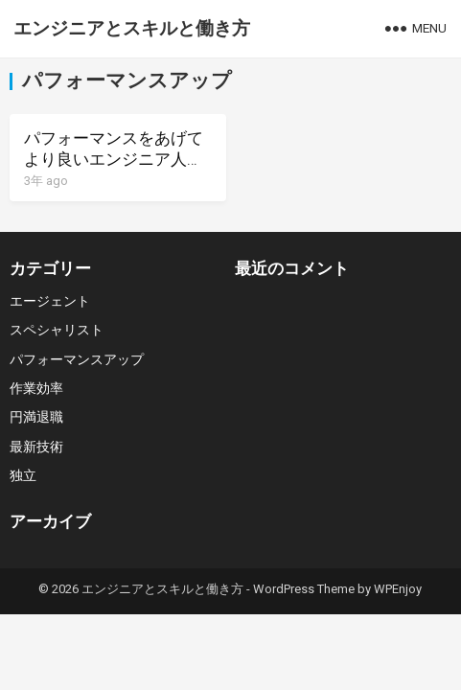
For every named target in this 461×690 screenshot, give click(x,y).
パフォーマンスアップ (77, 359)
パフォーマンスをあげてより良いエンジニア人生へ (113, 159)
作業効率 (36, 388)
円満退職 (36, 417)
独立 (23, 475)
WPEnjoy (398, 589)
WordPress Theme (304, 589)
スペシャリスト (57, 329)
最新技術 (36, 446)
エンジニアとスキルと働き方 (131, 28)
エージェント (50, 301)
